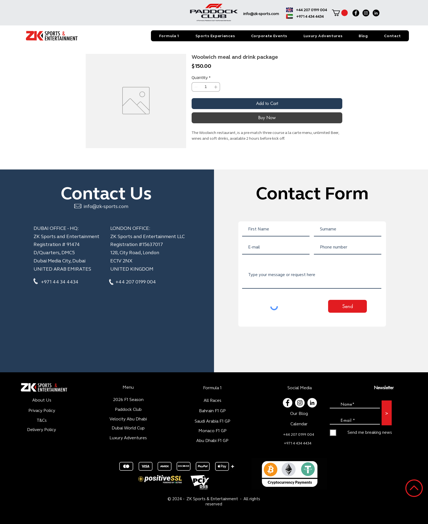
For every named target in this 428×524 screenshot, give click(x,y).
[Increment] (216, 87)
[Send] (347, 306)
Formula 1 (212, 387)
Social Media (299, 387)
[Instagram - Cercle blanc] (300, 403)
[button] (340, 13)
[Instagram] (365, 13)
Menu (128, 387)
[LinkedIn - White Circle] (312, 403)
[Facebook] (355, 13)
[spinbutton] (205, 87)
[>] (387, 412)
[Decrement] (195, 87)
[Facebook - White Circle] (287, 403)
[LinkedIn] (376, 13)
